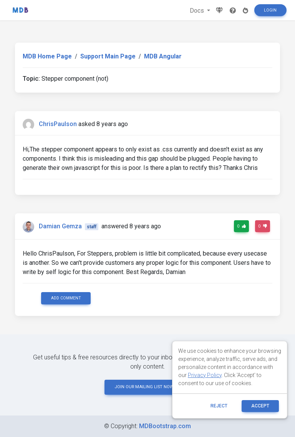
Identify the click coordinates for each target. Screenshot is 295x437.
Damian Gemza (60, 226)
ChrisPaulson (58, 124)
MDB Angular (163, 56)
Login (270, 10)
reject (218, 406)
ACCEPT (260, 406)
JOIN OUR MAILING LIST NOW (147, 386)
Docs (198, 10)
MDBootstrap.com (165, 426)
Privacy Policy (205, 375)
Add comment (66, 298)
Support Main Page (108, 56)
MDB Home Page (47, 56)
